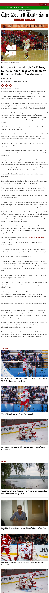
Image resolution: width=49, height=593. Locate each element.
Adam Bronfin (7, 79)
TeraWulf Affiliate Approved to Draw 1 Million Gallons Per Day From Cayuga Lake (24, 492)
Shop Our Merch (19, 20)
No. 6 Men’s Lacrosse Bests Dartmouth (17, 414)
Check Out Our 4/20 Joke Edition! (16, 8)
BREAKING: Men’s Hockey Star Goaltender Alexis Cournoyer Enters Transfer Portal (23, 563)
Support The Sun (30, 20)
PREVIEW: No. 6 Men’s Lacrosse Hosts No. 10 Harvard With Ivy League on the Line (24, 379)
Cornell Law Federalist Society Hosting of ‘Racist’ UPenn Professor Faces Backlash (23, 529)
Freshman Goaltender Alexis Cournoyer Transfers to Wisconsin (23, 448)
